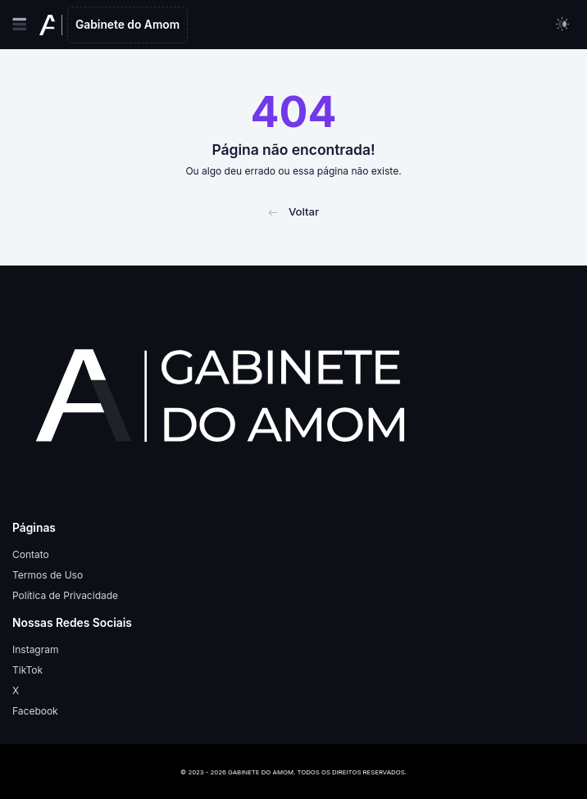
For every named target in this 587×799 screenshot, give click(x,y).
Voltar (293, 211)
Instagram (35, 649)
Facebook (35, 711)
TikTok (27, 670)
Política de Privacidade (65, 595)
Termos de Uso (47, 575)
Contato (30, 554)
